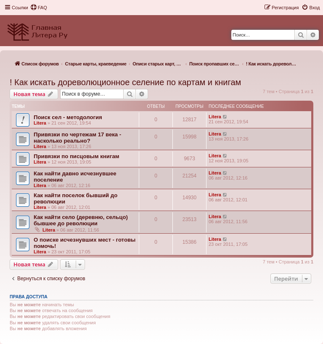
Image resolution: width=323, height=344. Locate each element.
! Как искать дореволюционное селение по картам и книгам (125, 82)
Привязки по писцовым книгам (76, 156)
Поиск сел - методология (68, 117)
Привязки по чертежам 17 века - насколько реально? (77, 137)
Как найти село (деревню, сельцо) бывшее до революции (81, 220)
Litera (40, 122)
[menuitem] (38, 8)
